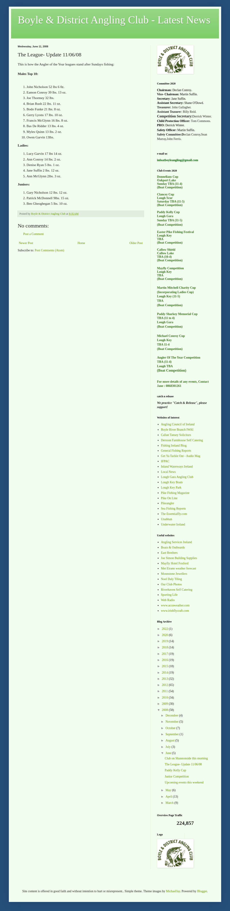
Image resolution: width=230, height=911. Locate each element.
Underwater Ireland (173, 524)
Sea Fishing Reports (173, 508)
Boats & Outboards (173, 547)
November (172, 721)
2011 (165, 691)
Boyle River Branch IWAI (177, 429)
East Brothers (169, 552)
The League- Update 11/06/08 (183, 764)
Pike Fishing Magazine (175, 493)
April (169, 796)
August (170, 740)
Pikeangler (167, 503)
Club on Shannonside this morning (186, 758)
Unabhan (166, 519)
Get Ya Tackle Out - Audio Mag (180, 456)
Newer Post (26, 243)
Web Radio (168, 600)
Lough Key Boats (172, 482)
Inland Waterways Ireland (177, 466)
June (168, 753)
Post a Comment (33, 234)
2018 (165, 647)
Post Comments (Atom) (49, 250)
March (169, 802)
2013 (165, 678)
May (168, 790)
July (168, 747)
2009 (165, 703)
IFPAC (165, 461)
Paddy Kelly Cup (175, 770)
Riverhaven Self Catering (176, 589)
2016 (165, 660)
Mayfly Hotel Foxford (174, 563)
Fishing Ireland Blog (174, 445)
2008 (165, 710)
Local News (168, 472)
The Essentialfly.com (174, 514)
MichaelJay (173, 891)
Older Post (136, 243)
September (172, 734)
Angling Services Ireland (176, 542)
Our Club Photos (171, 584)
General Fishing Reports (176, 450)
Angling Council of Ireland (178, 424)
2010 (165, 697)
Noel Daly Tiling (171, 579)
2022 (165, 628)
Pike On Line (169, 498)
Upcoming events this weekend (184, 782)
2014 (165, 672)
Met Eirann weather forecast (178, 568)
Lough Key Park (171, 487)
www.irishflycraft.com (175, 610)
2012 (165, 685)
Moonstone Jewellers (174, 573)
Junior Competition (177, 776)
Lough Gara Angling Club (177, 477)
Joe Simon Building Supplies (179, 558)
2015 (165, 666)
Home (81, 243)
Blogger (202, 891)
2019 (165, 641)
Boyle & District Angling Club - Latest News (114, 20)
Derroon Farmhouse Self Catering (182, 440)
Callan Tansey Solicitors (176, 435)
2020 (165, 635)
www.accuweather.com (175, 605)
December (172, 715)
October (170, 728)
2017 (165, 653)
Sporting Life (169, 594)
